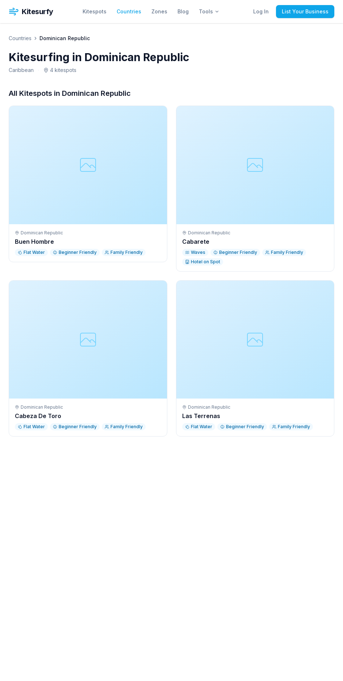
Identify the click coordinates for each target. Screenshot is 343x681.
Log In (261, 11)
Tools (209, 11)
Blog (183, 11)
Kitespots (94, 11)
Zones (159, 11)
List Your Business (305, 11)
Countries (129, 11)
